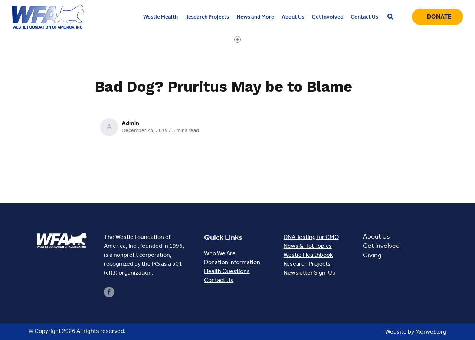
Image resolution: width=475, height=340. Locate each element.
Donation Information (232, 262)
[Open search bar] (390, 17)
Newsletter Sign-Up (309, 272)
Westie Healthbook (308, 254)
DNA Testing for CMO (311, 236)
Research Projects (307, 263)
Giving (372, 255)
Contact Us (218, 280)
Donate (439, 16)
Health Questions (227, 271)
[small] (109, 292)
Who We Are (220, 253)
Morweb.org (430, 331)
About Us (376, 236)
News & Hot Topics (308, 245)
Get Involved (381, 246)
